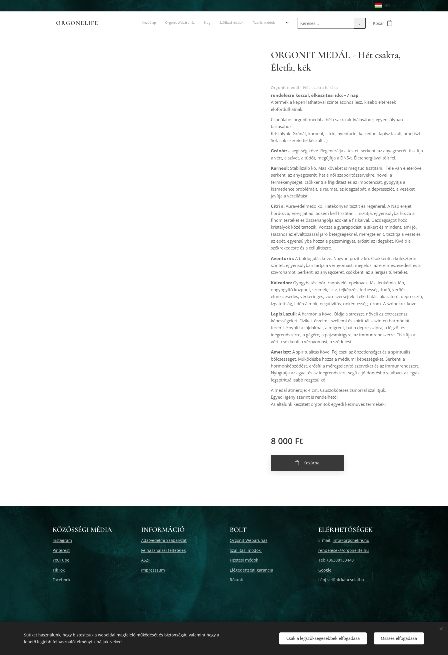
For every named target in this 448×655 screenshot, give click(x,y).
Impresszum (153, 570)
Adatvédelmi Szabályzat (164, 540)
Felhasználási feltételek (163, 550)
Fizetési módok (244, 560)
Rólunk (236, 579)
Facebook (62, 579)
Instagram (62, 540)
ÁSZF (145, 560)
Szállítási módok (246, 550)
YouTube (61, 560)
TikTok (59, 570)
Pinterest (61, 550)
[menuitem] (142, 23)
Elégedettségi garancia (251, 570)
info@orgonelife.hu (351, 540)
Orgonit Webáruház (248, 540)
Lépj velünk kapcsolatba (341, 579)
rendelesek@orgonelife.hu (343, 550)
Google (324, 570)
